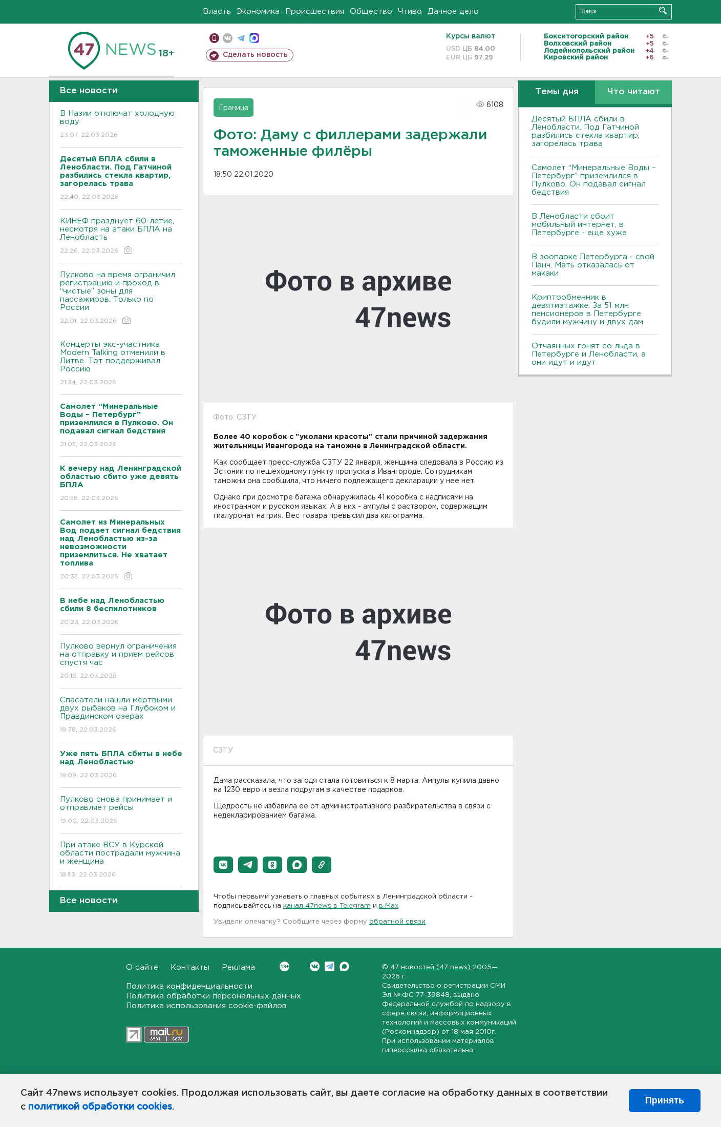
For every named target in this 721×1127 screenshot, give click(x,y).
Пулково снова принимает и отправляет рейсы (121, 810)
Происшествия (314, 11)
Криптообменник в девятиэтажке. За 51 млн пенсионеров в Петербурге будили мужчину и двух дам (587, 309)
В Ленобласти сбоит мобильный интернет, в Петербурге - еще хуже (579, 224)
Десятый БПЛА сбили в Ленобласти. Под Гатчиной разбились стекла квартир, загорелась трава (586, 131)
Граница (233, 108)
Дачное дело (453, 11)
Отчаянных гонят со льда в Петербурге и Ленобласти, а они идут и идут (589, 354)
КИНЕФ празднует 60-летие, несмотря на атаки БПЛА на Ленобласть (121, 236)
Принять (664, 1100)
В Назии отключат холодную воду (121, 124)
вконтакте (227, 38)
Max (344, 966)
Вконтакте (284, 966)
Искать (663, 10)
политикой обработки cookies (100, 1107)
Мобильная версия (214, 38)
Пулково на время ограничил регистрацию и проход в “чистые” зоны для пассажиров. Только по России (121, 298)
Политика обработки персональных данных (213, 996)
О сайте (142, 967)
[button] (223, 865)
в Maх (388, 906)
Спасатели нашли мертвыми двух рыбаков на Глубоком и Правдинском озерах (121, 715)
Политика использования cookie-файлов (206, 1006)
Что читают (633, 92)
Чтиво (410, 11)
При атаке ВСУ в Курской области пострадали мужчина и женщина (121, 860)
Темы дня (557, 92)
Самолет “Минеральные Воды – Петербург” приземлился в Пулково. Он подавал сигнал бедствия (594, 180)
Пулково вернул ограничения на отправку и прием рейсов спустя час (121, 661)
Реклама (238, 967)
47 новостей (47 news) (430, 967)
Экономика (258, 11)
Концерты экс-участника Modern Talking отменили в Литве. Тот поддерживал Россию (121, 364)
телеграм (241, 38)
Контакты (190, 967)
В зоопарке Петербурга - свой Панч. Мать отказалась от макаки (593, 265)
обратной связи (397, 922)
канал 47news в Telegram (327, 906)
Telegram (329, 966)
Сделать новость (255, 55)
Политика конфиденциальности (189, 986)
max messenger (254, 38)
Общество (371, 11)
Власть (217, 11)
